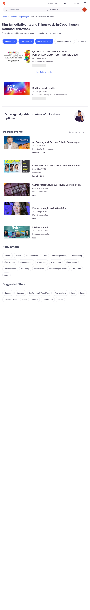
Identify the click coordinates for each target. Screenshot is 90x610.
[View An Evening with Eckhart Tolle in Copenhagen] (17, 142)
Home (5, 16)
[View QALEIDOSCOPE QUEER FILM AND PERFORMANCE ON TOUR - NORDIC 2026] (17, 56)
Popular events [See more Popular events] (13, 131)
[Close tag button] (31, 41)
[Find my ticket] (52, 3)
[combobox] (65, 9)
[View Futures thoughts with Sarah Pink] (17, 208)
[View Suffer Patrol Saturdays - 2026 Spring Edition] (17, 189)
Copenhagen (24, 16)
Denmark (13, 16)
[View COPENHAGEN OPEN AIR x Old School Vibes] (17, 166)
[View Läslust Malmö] (17, 232)
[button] (10, 41)
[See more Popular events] (76, 132)
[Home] (4, 3)
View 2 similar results (44, 72)
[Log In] (65, 3)
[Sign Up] (76, 3)
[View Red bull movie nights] (17, 88)
